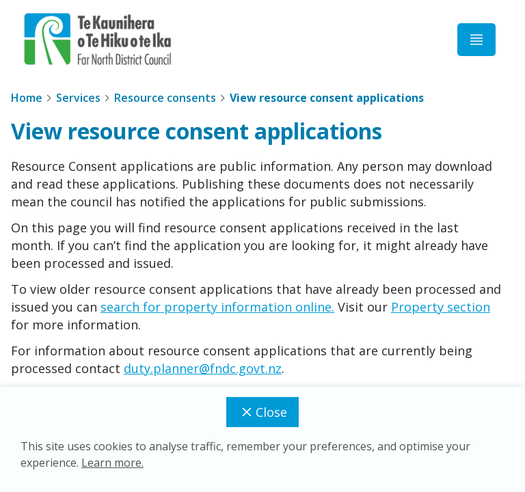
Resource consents (165, 97)
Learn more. (112, 462)
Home (26, 97)
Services (78, 97)
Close (262, 412)
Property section (440, 307)
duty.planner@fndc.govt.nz (203, 368)
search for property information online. (217, 307)
